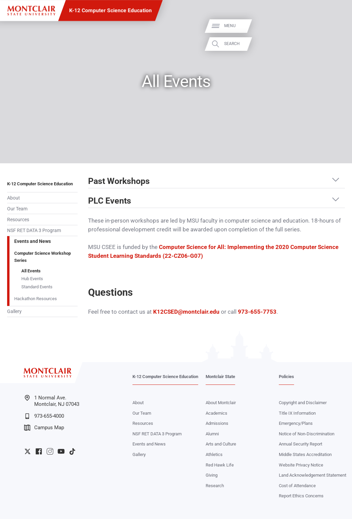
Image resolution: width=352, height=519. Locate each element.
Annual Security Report (300, 444)
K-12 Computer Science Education (110, 10)
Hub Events (32, 278)
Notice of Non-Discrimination (306, 433)
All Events (31, 270)
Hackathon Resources (35, 298)
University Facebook (38, 451)
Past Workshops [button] (119, 181)
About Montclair (221, 402)
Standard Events (37, 286)
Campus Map (44, 427)
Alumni (212, 433)
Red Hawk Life (220, 465)
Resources (18, 219)
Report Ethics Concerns (301, 495)
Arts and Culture (221, 444)
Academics (216, 413)
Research (215, 485)
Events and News (32, 241)
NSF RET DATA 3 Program (34, 230)
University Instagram (50, 451)
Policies (286, 376)
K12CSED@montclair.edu (186, 312)
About (13, 198)
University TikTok (72, 451)
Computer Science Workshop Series (42, 257)
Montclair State (220, 376)
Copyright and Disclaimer (303, 402)
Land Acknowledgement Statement (312, 475)
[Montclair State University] (31, 11)
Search (337, 43)
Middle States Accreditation (305, 454)
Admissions (217, 423)
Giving (212, 475)
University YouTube (61, 451)
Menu (335, 26)
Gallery (14, 311)
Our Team (17, 208)
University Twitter (27, 451)
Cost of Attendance (297, 485)
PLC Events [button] (109, 201)
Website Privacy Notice (301, 465)
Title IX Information (297, 413)
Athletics (214, 454)
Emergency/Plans (296, 423)
